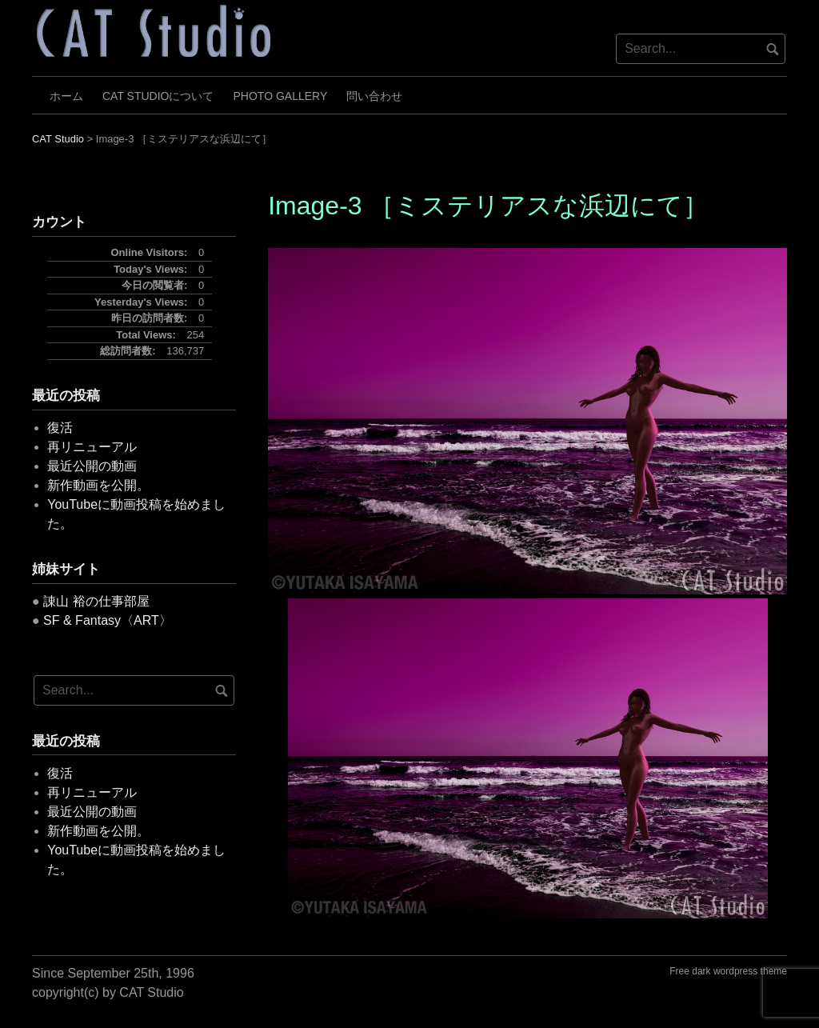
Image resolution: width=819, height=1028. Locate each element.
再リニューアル (92, 447)
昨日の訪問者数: (150, 318)
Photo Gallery (281, 96)
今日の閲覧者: (156, 285)
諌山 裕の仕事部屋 (96, 601)
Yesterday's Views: (142, 302)
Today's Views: (152, 269)
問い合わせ (374, 96)
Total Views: (147, 335)
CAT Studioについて (158, 96)
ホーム (66, 96)
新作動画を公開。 (98, 485)
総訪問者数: (129, 351)
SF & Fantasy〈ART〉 (107, 620)
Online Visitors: (150, 252)
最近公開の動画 (92, 466)
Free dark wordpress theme (728, 971)
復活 (60, 427)
